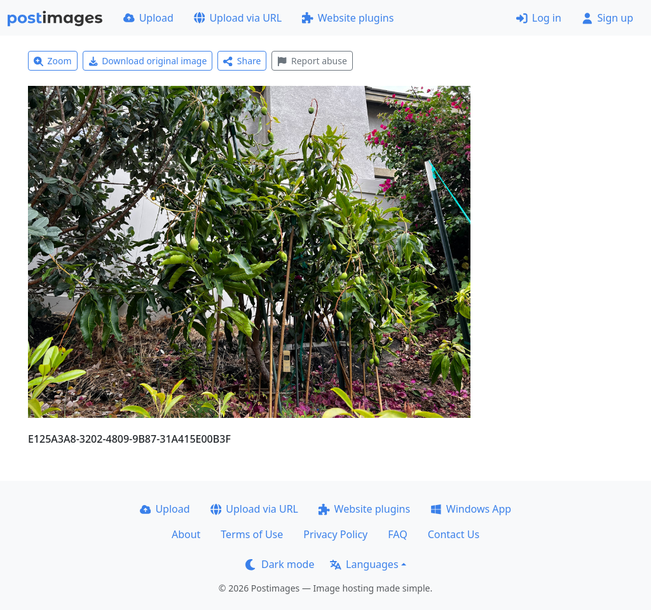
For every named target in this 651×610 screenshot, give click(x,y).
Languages (364, 564)
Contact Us (453, 534)
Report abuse (311, 61)
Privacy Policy (335, 534)
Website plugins (348, 18)
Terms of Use (252, 534)
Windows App (470, 509)
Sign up (607, 18)
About (186, 534)
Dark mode (279, 564)
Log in (538, 18)
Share (242, 61)
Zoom (53, 61)
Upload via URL (238, 18)
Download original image (147, 61)
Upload (148, 18)
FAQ (397, 534)
